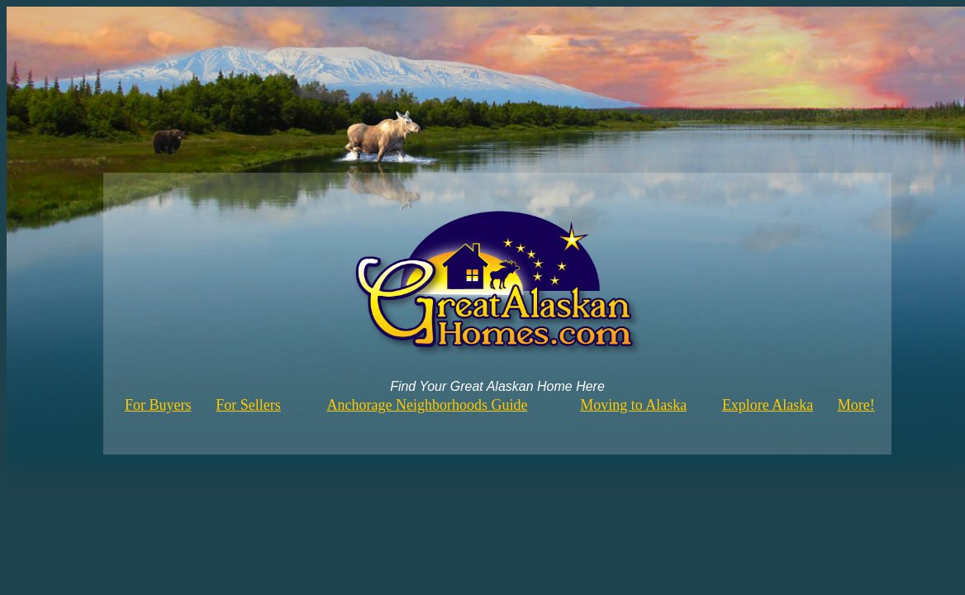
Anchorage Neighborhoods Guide (427, 405)
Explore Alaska (767, 405)
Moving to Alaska (633, 405)
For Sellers (248, 405)
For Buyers (158, 405)
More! (856, 405)
